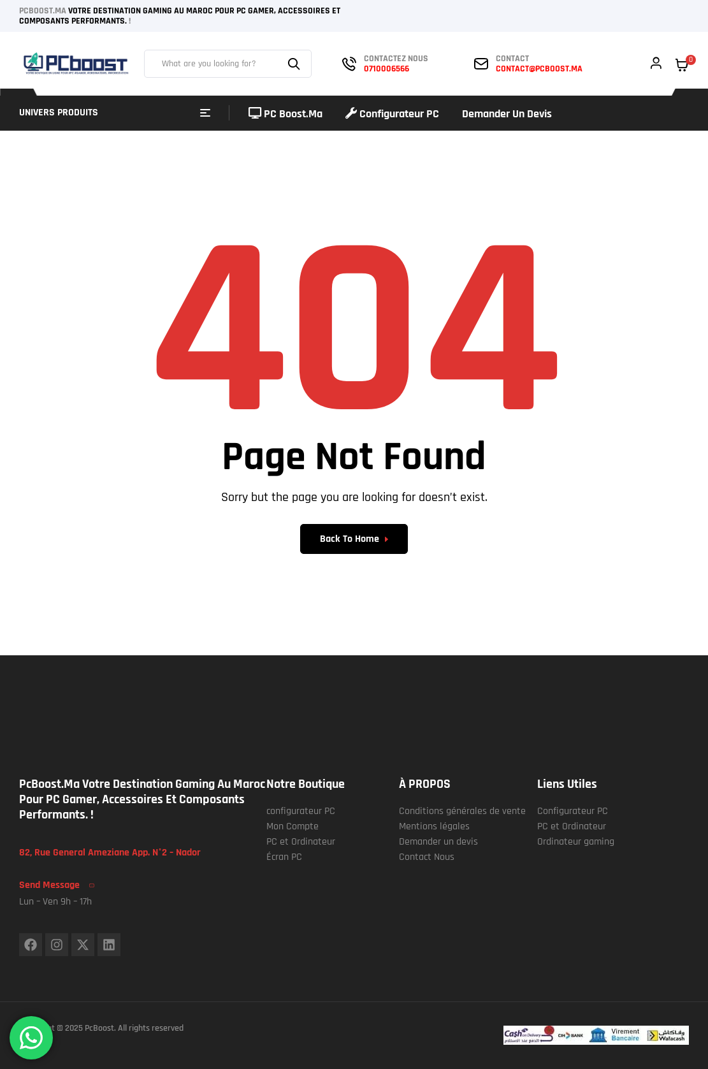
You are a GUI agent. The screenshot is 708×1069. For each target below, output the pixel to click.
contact (512, 58)
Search (296, 64)
